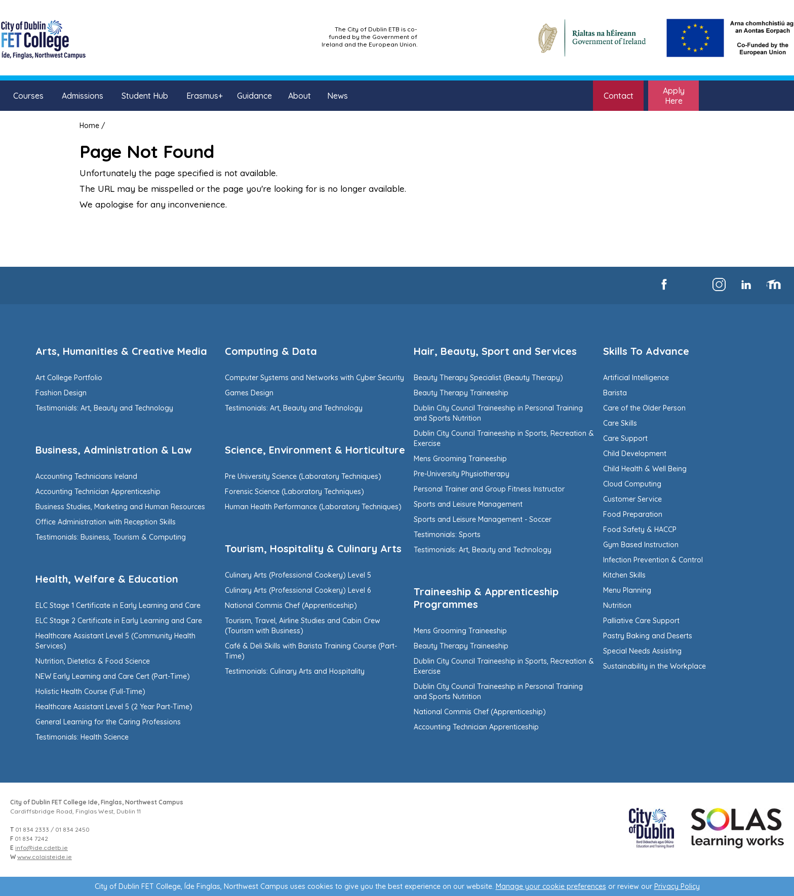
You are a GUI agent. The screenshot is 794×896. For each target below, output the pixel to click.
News (337, 96)
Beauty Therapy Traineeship (461, 392)
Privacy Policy (677, 886)
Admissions (82, 96)
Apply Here (674, 96)
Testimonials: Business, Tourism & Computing (110, 537)
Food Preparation (632, 514)
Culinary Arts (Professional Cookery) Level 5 (298, 575)
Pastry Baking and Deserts (647, 635)
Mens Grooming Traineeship (460, 458)
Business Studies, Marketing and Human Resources (120, 506)
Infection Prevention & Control (653, 559)
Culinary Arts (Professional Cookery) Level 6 (298, 590)
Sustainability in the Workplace (654, 666)
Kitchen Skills (624, 575)
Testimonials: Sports (447, 534)
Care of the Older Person (644, 408)
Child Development (634, 453)
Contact (618, 96)
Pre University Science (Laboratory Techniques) (303, 476)
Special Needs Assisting (642, 651)
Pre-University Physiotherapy (461, 473)
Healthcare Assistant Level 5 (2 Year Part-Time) (113, 706)
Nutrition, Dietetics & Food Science (92, 661)
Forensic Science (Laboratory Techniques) (294, 491)
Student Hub (145, 96)
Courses (28, 96)
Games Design (249, 392)
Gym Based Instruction (641, 544)
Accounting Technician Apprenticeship (98, 491)
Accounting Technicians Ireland (86, 476)
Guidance (254, 96)
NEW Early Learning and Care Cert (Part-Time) (112, 676)
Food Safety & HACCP (640, 529)
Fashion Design (61, 392)
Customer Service (632, 499)
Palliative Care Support (641, 620)
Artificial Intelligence (636, 377)
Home (89, 125)
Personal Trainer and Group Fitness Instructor (489, 489)
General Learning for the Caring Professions (108, 721)
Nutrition (617, 605)
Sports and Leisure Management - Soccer (482, 519)
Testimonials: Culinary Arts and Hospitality (295, 671)
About (299, 96)
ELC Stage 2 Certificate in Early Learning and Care (118, 620)
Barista (615, 392)
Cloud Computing (632, 483)
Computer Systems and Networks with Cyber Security (314, 377)
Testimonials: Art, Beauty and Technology (104, 408)
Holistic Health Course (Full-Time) (90, 691)
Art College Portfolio (68, 377)
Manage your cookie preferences (551, 886)
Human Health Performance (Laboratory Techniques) (313, 506)
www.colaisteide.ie (44, 857)
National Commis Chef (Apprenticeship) (291, 605)
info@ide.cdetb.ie (41, 847)
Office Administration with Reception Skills (105, 521)
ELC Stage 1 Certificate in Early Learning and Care (118, 605)
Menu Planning (627, 590)
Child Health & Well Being (645, 468)
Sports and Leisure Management (468, 504)
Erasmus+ (204, 96)
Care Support (625, 438)
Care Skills (620, 423)
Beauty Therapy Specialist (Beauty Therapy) (488, 377)
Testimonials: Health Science (82, 737)
